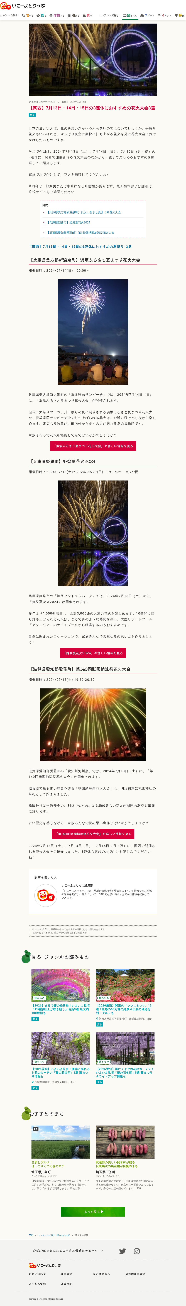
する (56, 15)
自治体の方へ (101, 1274)
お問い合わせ (37, 1274)
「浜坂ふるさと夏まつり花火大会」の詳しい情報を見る (93, 446)
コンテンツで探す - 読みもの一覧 (54, 1235)
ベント (164, 15)
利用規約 (66, 1274)
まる (73, 15)
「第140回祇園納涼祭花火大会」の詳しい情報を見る (93, 833)
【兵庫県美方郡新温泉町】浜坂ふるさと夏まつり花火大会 (83, 212)
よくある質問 (37, 1284)
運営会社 (66, 1284)
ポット (147, 15)
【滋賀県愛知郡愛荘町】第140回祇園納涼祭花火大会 (80, 232)
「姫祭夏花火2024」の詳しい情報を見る (93, 653)
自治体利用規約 (135, 1274)
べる (27, 15)
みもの (130, 15)
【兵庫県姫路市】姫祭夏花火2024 (68, 222)
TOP (31, 1235)
